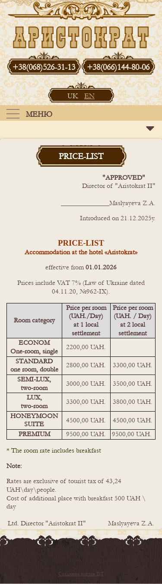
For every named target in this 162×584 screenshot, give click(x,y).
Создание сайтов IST (81, 574)
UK (73, 96)
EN (89, 96)
